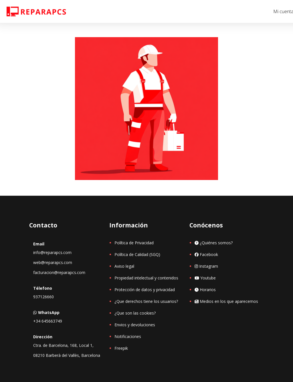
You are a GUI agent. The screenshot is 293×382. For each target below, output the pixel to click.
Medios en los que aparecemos (226, 301)
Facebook (206, 254)
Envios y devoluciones (134, 324)
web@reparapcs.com (52, 262)
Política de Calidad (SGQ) (137, 254)
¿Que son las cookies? (135, 313)
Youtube (205, 278)
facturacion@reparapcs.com (59, 272)
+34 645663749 (47, 321)
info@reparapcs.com (52, 252)
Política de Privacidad (134, 242)
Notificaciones (127, 336)
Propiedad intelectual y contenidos (146, 278)
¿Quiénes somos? (214, 242)
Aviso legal (124, 266)
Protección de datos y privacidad (144, 289)
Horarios (205, 289)
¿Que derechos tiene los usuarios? (146, 301)
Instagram (206, 266)
